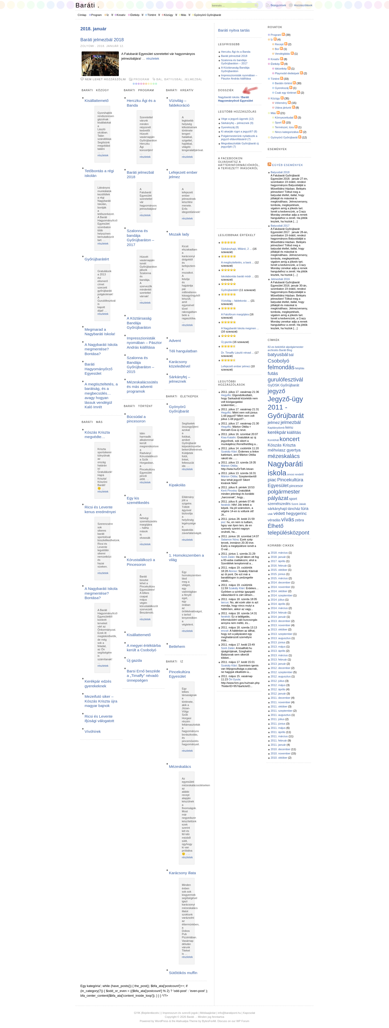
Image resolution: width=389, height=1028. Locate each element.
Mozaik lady (179, 234)
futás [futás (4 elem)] (273, 373)
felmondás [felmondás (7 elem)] (281, 367)
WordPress (161, 1021)
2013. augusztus (281, 638)
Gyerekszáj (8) (230, 127)
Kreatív (121, 14)
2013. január (278, 663)
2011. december (281, 697)
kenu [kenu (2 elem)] (289, 427)
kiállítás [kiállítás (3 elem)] (294, 432)
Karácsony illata (182, 873)
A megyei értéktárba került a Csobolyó (144, 647)
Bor (277, 48)
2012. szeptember (281, 672)
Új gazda (134, 660)
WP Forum (242, 1021)
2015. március (279, 578)
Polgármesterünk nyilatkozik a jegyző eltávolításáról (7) (239, 137)
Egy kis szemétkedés (138, 500)
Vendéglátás (282, 53)
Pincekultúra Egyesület (179, 674)
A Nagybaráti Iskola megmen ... (240, 328)
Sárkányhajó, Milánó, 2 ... (236, 248)
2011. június (278, 723)
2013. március (279, 655)
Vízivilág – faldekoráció (179, 102)
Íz (108, 14)
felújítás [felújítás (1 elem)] (299, 368)
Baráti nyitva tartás (234, 30)
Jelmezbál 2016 (280, 279)
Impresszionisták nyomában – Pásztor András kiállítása (144, 342)
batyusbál (173, 79)
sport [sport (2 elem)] (293, 499)
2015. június (278, 574)
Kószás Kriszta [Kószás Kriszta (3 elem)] (282, 445)
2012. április (278, 689)
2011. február (279, 740)
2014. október (279, 591)
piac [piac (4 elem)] (272, 479)
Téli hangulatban (183, 351)
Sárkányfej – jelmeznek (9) (237, 123)
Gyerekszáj (282, 87)
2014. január (278, 616)
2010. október (279, 757)
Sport (278, 122)
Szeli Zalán (227, 556)
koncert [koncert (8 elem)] (289, 439)
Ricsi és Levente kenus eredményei (100, 509)
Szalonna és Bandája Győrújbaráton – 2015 (140, 364)
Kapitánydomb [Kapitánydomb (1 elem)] (276, 427)
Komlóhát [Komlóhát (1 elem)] (273, 440)
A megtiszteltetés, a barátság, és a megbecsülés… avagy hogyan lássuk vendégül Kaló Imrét (101, 395)
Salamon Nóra (229, 539)
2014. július (278, 599)
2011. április (278, 732)
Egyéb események (287, 165)
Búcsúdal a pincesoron (136, 418)
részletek (152, 58)
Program (96, 14)
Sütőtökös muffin (183, 973)
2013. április (278, 650)
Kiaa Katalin (228, 437)
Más (183, 14)
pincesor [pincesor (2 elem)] (296, 486)
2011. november (281, 702)
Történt (151, 14)
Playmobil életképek (287, 73)
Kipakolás (177, 485)
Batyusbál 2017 (280, 225)
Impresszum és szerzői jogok (180, 1012)
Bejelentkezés (150, 1012)
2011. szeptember (281, 710)
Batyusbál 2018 (280, 172)
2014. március (279, 608)
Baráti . (87, 5)
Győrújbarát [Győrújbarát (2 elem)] (289, 385)
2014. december (281, 582)
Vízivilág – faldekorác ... (235, 300)
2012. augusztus (281, 676)
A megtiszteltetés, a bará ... (237, 262)
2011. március (279, 736)
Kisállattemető (97, 100)
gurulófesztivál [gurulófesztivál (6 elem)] (285, 379)
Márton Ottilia (229, 465)
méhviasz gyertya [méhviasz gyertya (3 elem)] (284, 450)
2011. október (279, 706)
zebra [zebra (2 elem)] (299, 520)
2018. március (279, 552)
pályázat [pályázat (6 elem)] (278, 498)
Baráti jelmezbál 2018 (102, 39)
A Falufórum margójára (235, 314)
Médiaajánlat (207, 1012)
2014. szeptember (281, 595)
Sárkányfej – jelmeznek (179, 379)
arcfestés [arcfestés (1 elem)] (273, 350)
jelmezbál (193, 79)
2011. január (278, 744)
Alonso (232, 571)
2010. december (281, 749)
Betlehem (177, 646)
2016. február (279, 565)
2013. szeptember (281, 633)
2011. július (278, 719)
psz (223, 522)
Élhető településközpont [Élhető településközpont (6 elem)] (288, 529)
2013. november (281, 625)
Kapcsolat (249, 1012)
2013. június (278, 642)
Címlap (82, 14)
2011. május (278, 727)
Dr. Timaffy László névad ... (237, 352)
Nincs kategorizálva (286, 131)
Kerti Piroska (228, 490)
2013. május (278, 646)
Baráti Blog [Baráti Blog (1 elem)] (285, 350)
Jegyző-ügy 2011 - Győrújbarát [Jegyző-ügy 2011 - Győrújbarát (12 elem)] (286, 407)
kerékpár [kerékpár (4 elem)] (277, 432)
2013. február (279, 659)
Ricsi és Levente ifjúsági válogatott (99, 718)
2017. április (278, 561)
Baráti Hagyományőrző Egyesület (98, 368)
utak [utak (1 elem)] (270, 513)
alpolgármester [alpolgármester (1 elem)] (294, 346)
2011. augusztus (281, 714)
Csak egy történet (285, 92)
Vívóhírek (93, 731)
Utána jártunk (283, 107)
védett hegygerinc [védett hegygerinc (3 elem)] (290, 513)
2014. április (278, 603)
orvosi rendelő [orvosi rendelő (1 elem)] (295, 474)
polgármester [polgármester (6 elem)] (284, 492)
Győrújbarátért (97, 259)
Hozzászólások (303, 5)
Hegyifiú (226, 395)
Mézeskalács (180, 766)
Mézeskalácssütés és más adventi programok (142, 386)
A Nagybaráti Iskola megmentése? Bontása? (101, 349)
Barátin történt (283, 83)
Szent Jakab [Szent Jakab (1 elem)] (299, 503)
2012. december (281, 667)
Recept (279, 44)
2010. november (281, 753)
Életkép (134, 14)
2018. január (278, 556)
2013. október (279, 629)
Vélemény (281, 102)
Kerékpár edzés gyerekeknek (98, 683)
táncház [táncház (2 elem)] (294, 509)
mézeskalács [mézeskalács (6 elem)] (284, 456)
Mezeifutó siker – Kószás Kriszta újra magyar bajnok (101, 701)
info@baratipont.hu (229, 1012)
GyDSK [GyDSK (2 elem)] (274, 385)
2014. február (279, 612)
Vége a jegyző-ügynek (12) (237, 118)
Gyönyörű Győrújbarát (207, 14)
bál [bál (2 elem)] (291, 355)
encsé (224, 630)
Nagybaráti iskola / (235, 99)
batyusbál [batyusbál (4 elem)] (278, 354)
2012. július (278, 680)
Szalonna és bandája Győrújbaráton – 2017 (140, 238)
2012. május (278, 685)
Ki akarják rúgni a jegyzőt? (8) (239, 131)
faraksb (225, 504)
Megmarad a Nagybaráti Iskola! (100, 331)
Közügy (168, 14)
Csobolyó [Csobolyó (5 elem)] (278, 361)
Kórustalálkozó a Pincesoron (141, 562)
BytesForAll (209, 1021)
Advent (175, 340)
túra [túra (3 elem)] (304, 508)
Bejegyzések (278, 5)
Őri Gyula (234, 679)
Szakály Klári (229, 451)
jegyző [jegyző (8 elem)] (276, 391)
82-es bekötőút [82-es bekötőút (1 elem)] (276, 346)
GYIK (137, 1012)
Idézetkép (281, 68)
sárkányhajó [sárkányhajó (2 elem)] (277, 509)
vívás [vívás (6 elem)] (287, 519)
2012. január (278, 693)
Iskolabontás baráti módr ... (237, 276)
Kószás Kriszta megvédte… (97, 434)
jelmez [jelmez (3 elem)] (274, 422)
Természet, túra (284, 127)
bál (159, 79)
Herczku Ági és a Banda (235, 51)
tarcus (224, 602)
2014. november (281, 586)
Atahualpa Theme (187, 1021)
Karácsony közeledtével (179, 364)
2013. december (281, 620)
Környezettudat (284, 117)
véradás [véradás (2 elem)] (274, 520)
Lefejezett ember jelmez (235, 366)
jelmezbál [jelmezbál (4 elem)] (291, 422)
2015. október (279, 569)
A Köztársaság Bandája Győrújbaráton (139, 322)
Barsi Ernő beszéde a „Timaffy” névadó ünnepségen (143, 675)
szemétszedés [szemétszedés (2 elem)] (279, 504)
